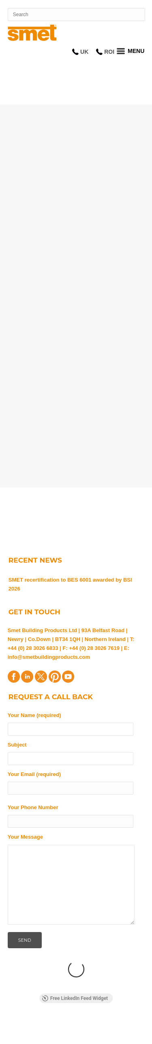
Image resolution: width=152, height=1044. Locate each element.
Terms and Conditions (43, 1019)
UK (84, 52)
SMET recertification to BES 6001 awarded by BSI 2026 (70, 584)
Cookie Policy (56, 1026)
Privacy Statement (111, 1019)
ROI (109, 52)
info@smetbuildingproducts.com (49, 657)
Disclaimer (100, 1026)
